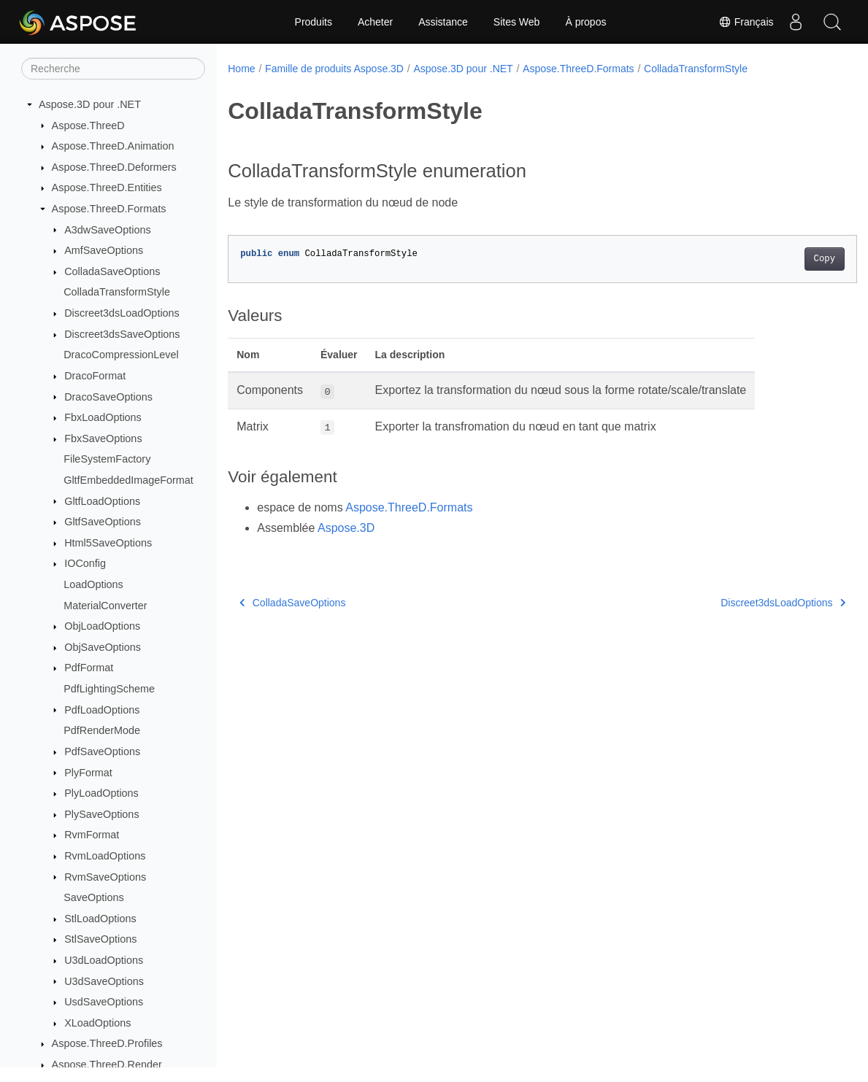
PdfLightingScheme (109, 689)
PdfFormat (88, 667)
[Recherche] (113, 69)
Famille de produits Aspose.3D (334, 68)
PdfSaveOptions (102, 751)
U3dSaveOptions (104, 981)
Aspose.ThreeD (88, 125)
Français (746, 21)
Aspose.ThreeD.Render (107, 1064)
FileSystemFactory (107, 459)
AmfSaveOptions (103, 250)
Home (241, 68)
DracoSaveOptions (108, 397)
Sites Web (516, 22)
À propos (585, 22)
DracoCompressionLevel (121, 354)
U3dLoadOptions (103, 960)
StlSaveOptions (100, 939)
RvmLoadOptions (104, 856)
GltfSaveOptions (102, 522)
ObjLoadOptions (102, 626)
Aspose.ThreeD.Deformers (114, 167)
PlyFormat (88, 772)
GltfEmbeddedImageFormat (128, 480)
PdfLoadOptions (101, 710)
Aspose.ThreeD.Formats (109, 209)
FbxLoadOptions (103, 417)
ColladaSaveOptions (112, 271)
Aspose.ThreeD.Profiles (107, 1043)
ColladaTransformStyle (117, 292)
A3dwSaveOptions (107, 230)
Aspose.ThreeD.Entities (107, 187)
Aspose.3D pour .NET (90, 104)
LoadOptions (93, 584)
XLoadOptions (97, 1023)
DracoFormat (95, 376)
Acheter (375, 22)
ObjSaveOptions (102, 647)
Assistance (443, 22)
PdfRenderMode (102, 730)
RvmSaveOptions (105, 877)
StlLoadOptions (100, 918)
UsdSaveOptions (103, 1002)
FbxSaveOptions (103, 438)
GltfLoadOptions (102, 501)
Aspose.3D (346, 528)
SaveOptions (93, 897)
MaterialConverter (105, 605)
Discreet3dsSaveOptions (122, 334)
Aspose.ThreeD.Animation (113, 146)
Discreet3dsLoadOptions (122, 313)
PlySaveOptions (101, 814)
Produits (313, 22)
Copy (780, 259)
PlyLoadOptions (101, 793)
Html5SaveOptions (108, 543)
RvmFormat (91, 835)
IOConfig (85, 563)
